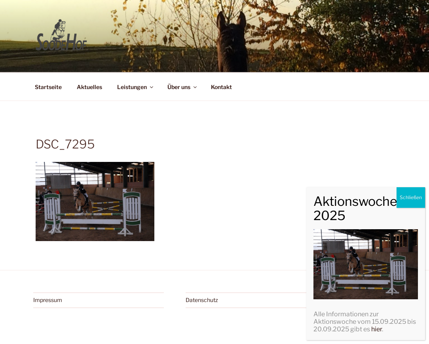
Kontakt (221, 87)
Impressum (47, 299)
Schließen (411, 298)
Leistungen (135, 87)
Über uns (182, 87)
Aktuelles (89, 87)
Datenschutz (202, 299)
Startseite (48, 87)
